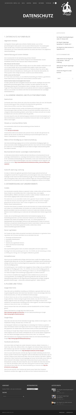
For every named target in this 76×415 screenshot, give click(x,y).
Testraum (48, 3)
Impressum (61, 412)
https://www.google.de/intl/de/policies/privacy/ (19, 338)
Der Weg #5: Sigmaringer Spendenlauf (63, 43)
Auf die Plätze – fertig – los (12, 3)
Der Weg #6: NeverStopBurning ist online (65, 38)
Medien (35, 3)
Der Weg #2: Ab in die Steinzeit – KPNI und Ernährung (65, 60)
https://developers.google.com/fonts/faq (14, 312)
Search (56, 3)
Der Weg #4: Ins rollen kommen (64, 47)
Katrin (58, 65)
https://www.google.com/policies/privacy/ (14, 314)
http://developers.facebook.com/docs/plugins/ (33, 350)
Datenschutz (69, 412)
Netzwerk (41, 3)
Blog (23, 3)
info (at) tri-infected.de (13, 130)
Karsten (29, 3)
